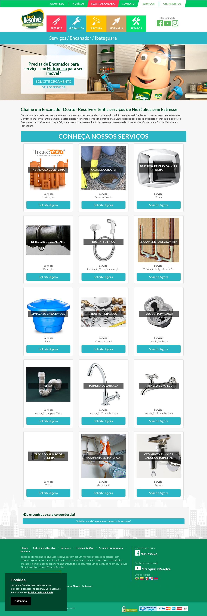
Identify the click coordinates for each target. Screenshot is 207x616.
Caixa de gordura (103, 169)
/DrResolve (146, 554)
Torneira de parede (158, 385)
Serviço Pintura (168, 589)
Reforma (105, 586)
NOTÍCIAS (79, 3)
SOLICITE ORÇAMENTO (53, 81)
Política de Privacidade (40, 592)
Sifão (48, 385)
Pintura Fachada (100, 589)
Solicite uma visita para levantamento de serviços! (103, 521)
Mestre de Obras (152, 586)
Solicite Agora (48, 205)
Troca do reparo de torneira (48, 456)
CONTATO (128, 3)
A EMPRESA (57, 3)
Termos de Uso (85, 547)
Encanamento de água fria (158, 241)
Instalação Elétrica (83, 589)
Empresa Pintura (117, 589)
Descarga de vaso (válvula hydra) (158, 168)
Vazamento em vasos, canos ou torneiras (159, 456)
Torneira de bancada (103, 385)
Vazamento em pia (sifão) (103, 457)
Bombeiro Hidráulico (170, 586)
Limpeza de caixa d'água (48, 313)
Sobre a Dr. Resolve (44, 547)
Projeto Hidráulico (103, 313)
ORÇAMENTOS (172, 3)
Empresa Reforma (134, 589)
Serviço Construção (74, 593)
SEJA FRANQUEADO (103, 3)
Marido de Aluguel (71, 586)
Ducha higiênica (103, 241)
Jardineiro (87, 586)
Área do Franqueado (111, 547)
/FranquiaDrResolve (153, 569)
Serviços (66, 547)
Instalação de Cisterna (48, 169)
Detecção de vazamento (48, 241)
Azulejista (69, 589)
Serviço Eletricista (151, 589)
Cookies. (19, 580)
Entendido (21, 601)
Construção (115, 586)
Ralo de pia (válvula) (159, 313)
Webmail (26, 551)
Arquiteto (126, 586)
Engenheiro (137, 586)
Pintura (96, 586)
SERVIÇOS (149, 3)
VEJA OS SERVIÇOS (53, 87)
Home (24, 547)
